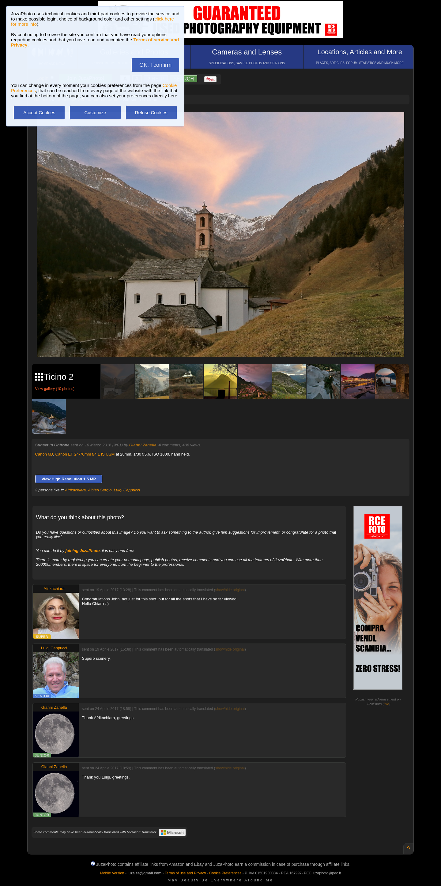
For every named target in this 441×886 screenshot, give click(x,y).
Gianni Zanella (142, 445)
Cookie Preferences (225, 873)
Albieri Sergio (99, 490)
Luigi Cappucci (127, 490)
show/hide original (230, 590)
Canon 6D (44, 454)
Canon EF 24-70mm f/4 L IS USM (85, 454)
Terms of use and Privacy (185, 873)
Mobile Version (112, 873)
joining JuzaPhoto (83, 550)
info (386, 704)
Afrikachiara (75, 490)
